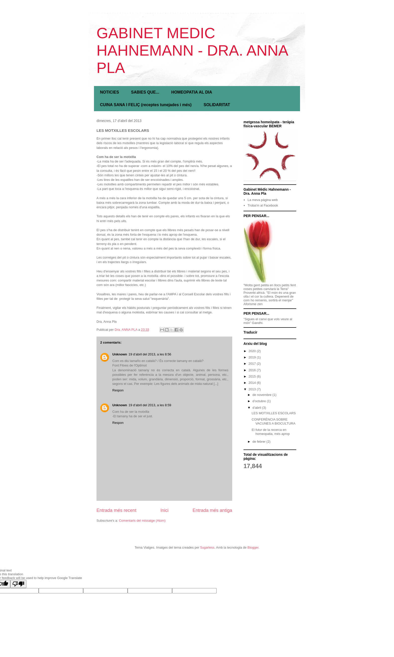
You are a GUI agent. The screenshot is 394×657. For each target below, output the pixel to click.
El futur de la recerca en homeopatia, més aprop (271, 432)
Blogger (253, 547)
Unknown (119, 354)
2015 (253, 376)
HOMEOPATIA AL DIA (191, 92)
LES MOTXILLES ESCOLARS (274, 413)
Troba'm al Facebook (263, 205)
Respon (118, 390)
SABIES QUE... (145, 92)
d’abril (257, 407)
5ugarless (207, 547)
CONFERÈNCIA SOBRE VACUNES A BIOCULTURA (273, 421)
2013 (253, 389)
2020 (253, 351)
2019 (253, 357)
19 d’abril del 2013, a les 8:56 (150, 354)
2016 (253, 370)
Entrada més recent (116, 510)
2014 (253, 383)
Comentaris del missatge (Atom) (142, 520)
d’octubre (260, 401)
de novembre (263, 395)
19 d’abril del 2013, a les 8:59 (150, 405)
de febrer (260, 441)
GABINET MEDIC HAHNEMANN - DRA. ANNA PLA (191, 50)
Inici (164, 510)
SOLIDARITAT (217, 105)
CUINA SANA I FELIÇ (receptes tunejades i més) (145, 105)
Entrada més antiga (212, 510)
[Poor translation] (18, 584)
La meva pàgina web (263, 200)
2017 (253, 363)
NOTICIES (109, 92)
